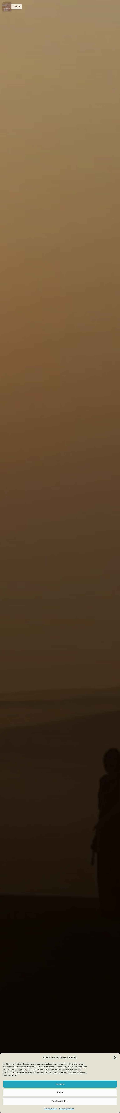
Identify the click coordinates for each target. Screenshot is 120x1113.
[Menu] (6, 6)
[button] (115, 1057)
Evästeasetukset (60, 1101)
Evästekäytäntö (51, 1109)
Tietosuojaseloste (66, 1109)
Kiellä (60, 1092)
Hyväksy (60, 1084)
